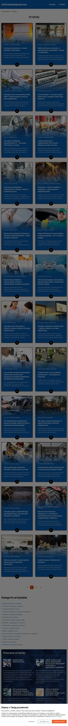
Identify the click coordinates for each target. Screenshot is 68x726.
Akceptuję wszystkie (59, 721)
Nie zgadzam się (44, 721)
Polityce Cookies (55, 716)
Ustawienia (32, 721)
